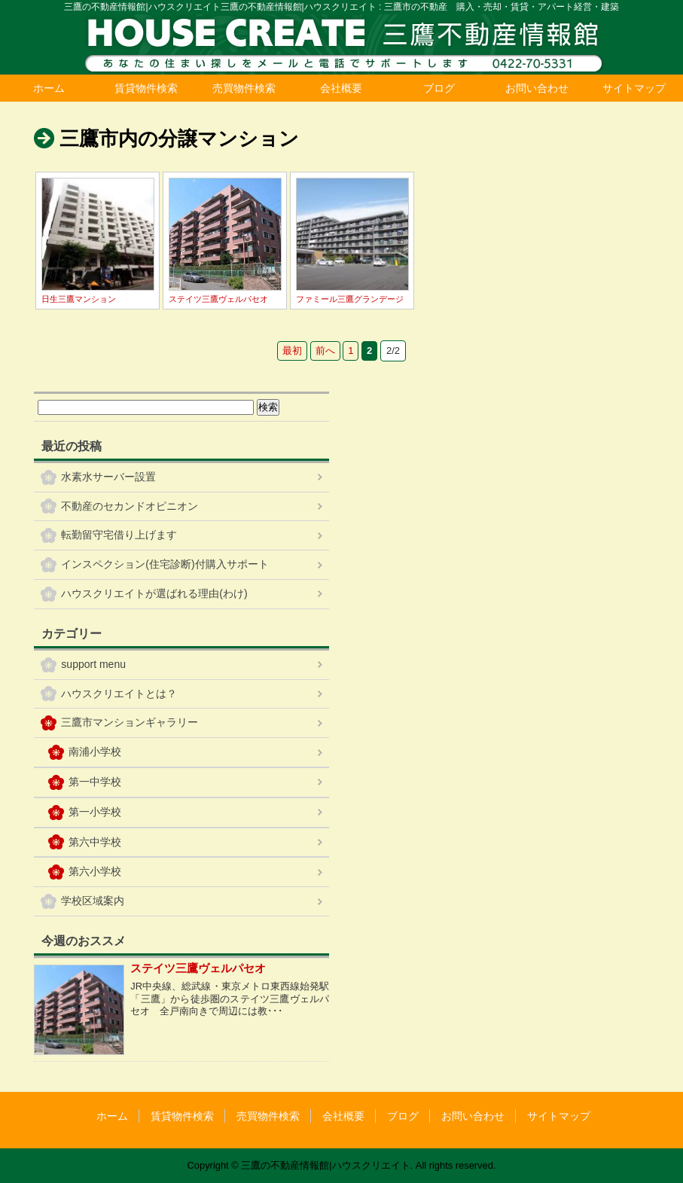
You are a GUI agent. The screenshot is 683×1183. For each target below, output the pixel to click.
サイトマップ (634, 88)
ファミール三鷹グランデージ (350, 298)
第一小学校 (95, 812)
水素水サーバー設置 (108, 477)
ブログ (439, 88)
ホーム (49, 88)
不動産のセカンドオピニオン (129, 506)
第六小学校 (95, 871)
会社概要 (341, 88)
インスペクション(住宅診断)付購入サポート (164, 564)
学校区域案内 (92, 901)
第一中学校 (95, 782)
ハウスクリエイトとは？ (119, 694)
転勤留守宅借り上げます (119, 535)
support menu (93, 664)
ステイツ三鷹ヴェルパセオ (218, 298)
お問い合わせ (537, 88)
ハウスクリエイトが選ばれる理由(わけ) (154, 593)
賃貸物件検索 (146, 88)
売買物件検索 (244, 88)
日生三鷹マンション (78, 298)
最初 (292, 350)
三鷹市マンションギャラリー (129, 722)
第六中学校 (95, 842)
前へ (325, 350)
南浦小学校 (95, 751)
